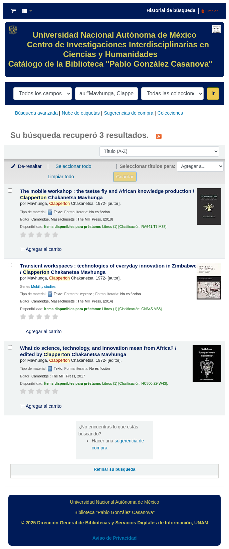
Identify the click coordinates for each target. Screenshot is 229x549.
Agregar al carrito (41, 249)
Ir (213, 93)
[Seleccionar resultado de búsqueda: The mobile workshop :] (10, 190)
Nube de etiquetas (81, 113)
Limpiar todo (61, 176)
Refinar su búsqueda (115, 469)
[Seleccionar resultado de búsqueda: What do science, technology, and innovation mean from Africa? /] (10, 347)
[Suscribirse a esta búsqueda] (159, 136)
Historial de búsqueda (171, 10)
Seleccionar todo (73, 166)
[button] (13, 11)
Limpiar (209, 11)
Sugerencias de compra (128, 113)
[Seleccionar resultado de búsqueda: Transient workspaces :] (10, 265)
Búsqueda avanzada (36, 113)
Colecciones (170, 113)
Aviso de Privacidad (114, 538)
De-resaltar (26, 166)
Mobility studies (43, 286)
